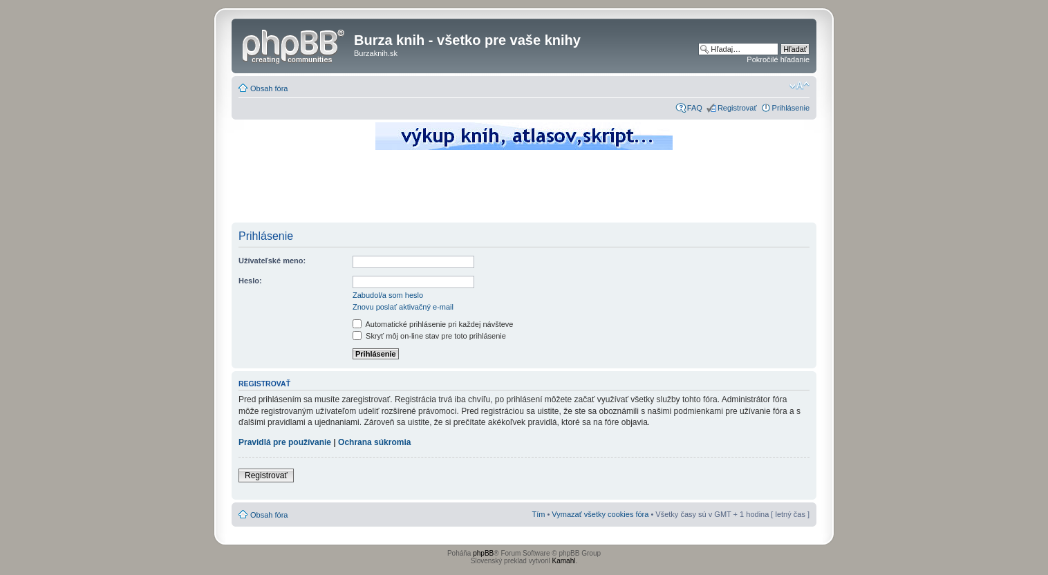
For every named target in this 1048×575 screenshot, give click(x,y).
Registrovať (737, 108)
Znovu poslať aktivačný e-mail (403, 307)
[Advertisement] (524, 190)
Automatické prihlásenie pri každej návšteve (433, 324)
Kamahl (564, 561)
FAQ (694, 108)
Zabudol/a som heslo (388, 295)
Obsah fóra (269, 88)
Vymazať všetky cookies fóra (600, 514)
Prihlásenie (791, 108)
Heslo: (250, 280)
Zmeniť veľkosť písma (799, 85)
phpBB (483, 553)
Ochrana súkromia (374, 442)
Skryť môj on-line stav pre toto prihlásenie (429, 336)
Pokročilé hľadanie (778, 59)
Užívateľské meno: (272, 260)
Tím (538, 514)
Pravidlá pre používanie (284, 442)
